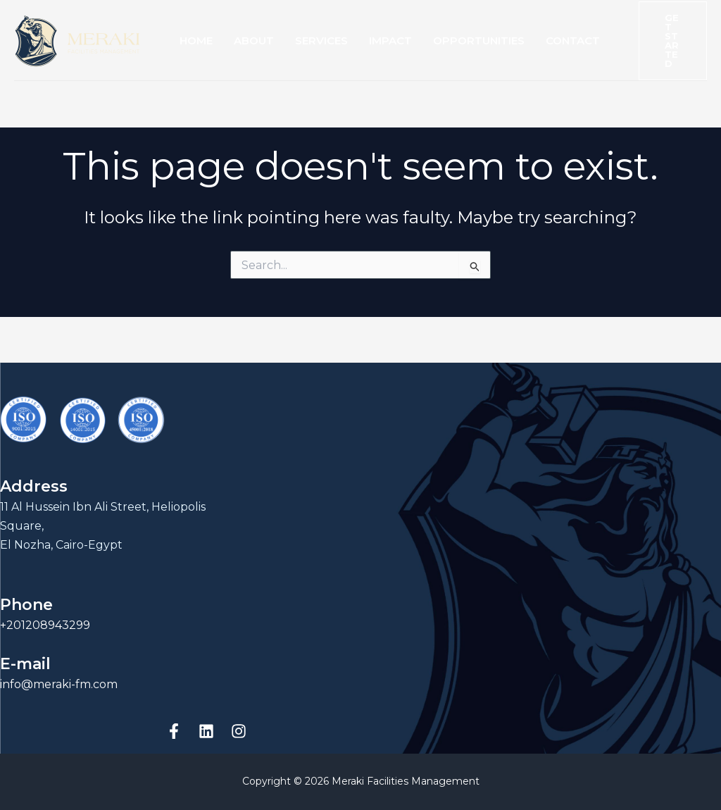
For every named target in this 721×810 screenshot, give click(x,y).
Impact (390, 40)
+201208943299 (45, 625)
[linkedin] (206, 731)
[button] (673, 40)
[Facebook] (174, 731)
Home (196, 40)
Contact (573, 40)
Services (321, 40)
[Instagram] (238, 731)
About (254, 40)
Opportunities (479, 40)
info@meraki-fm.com (59, 684)
